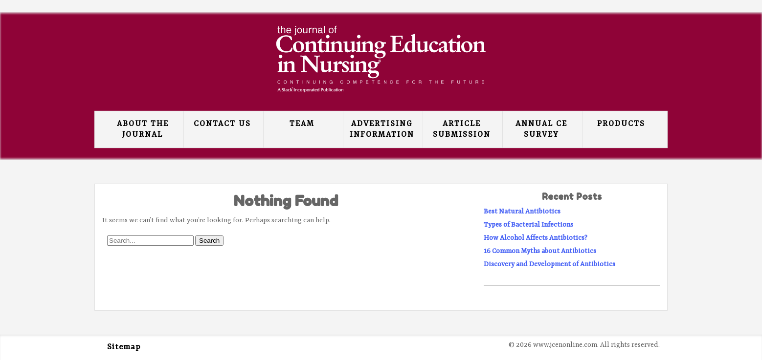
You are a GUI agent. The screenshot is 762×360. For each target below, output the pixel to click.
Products (621, 124)
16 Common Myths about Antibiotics (540, 251)
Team (302, 124)
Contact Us (222, 124)
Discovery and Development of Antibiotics (549, 264)
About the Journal (143, 129)
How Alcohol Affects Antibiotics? (535, 238)
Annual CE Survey (541, 129)
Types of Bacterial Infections (528, 225)
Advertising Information (382, 129)
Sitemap (123, 347)
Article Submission (462, 129)
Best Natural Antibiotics (522, 211)
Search (209, 240)
